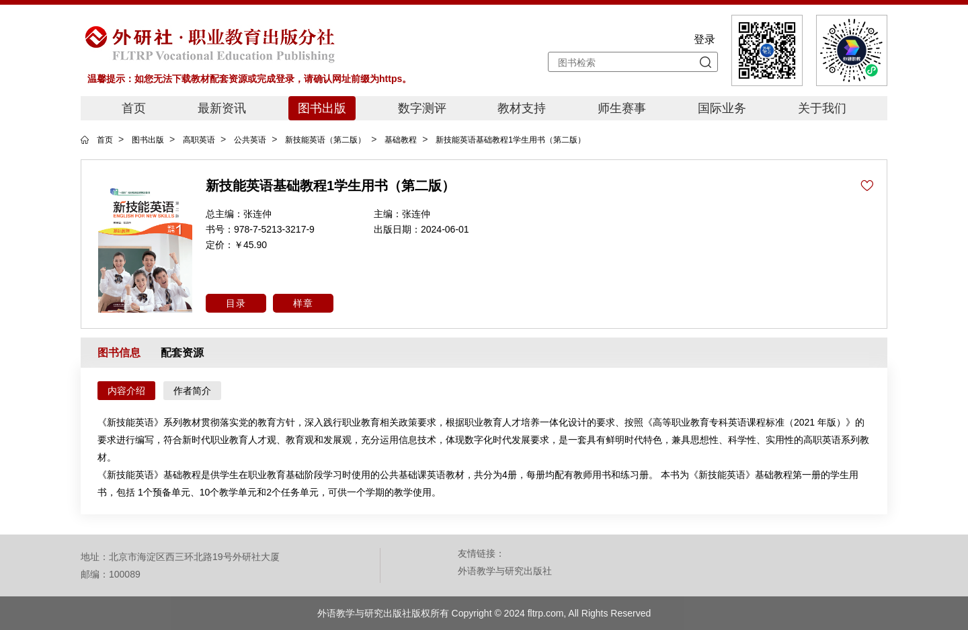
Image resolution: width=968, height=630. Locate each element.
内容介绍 (126, 390)
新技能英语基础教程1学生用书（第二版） (511, 140)
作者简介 (192, 390)
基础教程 (401, 140)
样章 (303, 303)
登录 (704, 39)
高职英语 (199, 140)
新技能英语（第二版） (325, 140)
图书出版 (322, 108)
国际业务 (722, 108)
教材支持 (521, 108)
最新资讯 (222, 108)
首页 (134, 108)
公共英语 (250, 140)
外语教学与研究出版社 (505, 570)
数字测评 (422, 108)
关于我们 (822, 108)
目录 (236, 303)
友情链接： (481, 553)
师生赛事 (622, 108)
